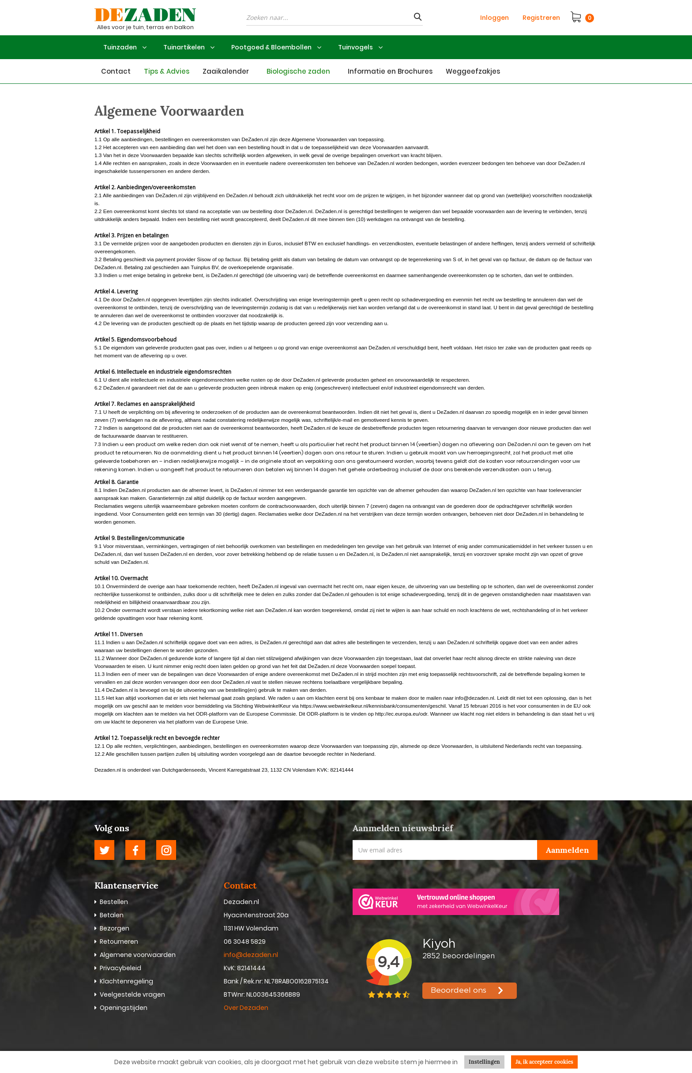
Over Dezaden (247, 1007)
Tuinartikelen (184, 47)
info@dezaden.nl (251, 954)
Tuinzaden (120, 47)
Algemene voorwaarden (138, 954)
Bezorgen (114, 928)
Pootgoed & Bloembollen (271, 47)
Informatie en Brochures (390, 71)
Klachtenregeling (126, 981)
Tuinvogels (355, 47)
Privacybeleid (120, 968)
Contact (116, 71)
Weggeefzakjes (473, 71)
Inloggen (494, 17)
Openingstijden (123, 1007)
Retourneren (119, 941)
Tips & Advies (166, 71)
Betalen (112, 915)
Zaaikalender (226, 71)
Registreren (541, 17)
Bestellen (114, 901)
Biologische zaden (298, 71)
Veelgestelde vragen (132, 994)
